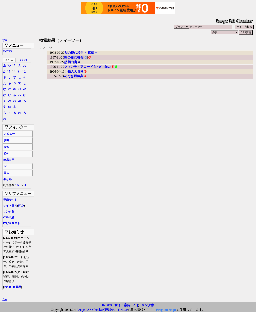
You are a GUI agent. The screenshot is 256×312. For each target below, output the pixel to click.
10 (20, 185)
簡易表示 (8, 159)
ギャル (7, 179)
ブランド (24, 60)
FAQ (21, 205)
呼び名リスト (11, 223)
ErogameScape (166, 309)
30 (24, 185)
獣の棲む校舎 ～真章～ (80, 52)
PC (5, 166)
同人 (6, 172)
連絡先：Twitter (116, 309)
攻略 (6, 140)
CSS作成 (8, 217)
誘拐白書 (70, 62)
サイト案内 (10, 205)
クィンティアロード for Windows (87, 66)
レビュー (9, 133)
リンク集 (8, 211)
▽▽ (4, 40)
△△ (4, 299)
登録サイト (10, 199)
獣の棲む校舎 (73, 57)
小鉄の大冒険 (74, 71)
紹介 (6, 153)
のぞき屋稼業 (73, 76)
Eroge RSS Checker (90, 309)
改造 (6, 147)
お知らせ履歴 (12, 287)
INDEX (7, 51)
